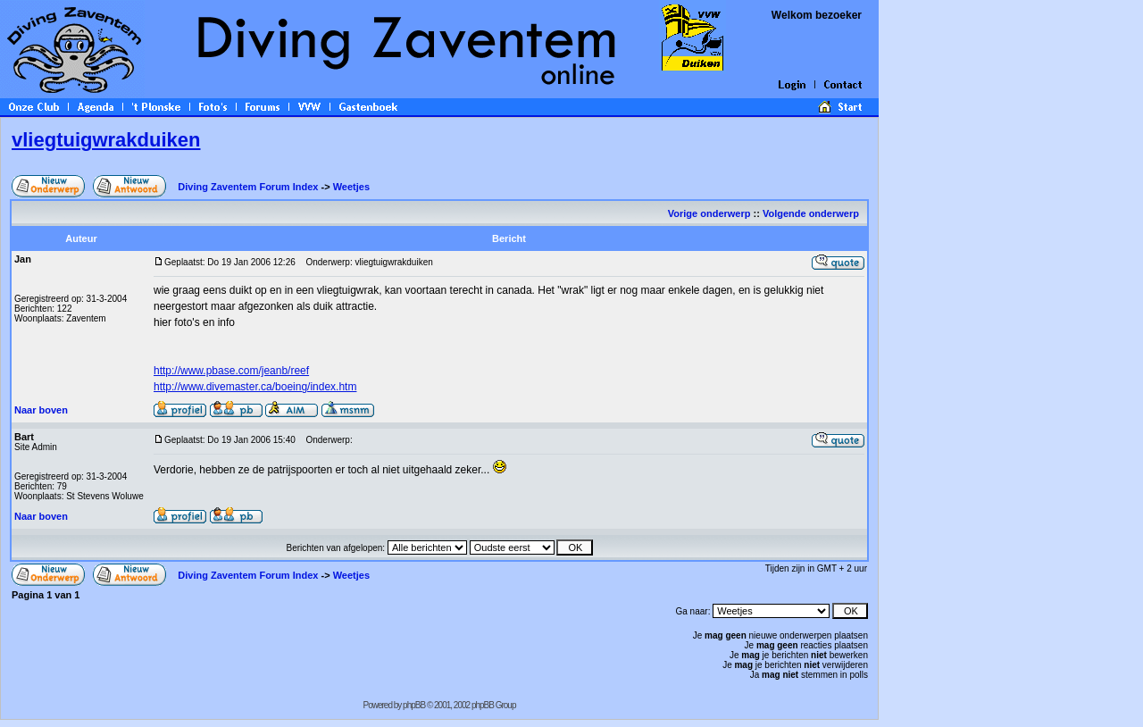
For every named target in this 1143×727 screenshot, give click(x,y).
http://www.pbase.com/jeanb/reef (231, 370)
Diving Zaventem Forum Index (248, 186)
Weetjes (351, 186)
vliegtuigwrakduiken (106, 140)
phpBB (414, 705)
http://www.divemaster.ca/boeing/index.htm (255, 386)
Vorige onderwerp (709, 213)
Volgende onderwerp (812, 213)
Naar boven (41, 410)
